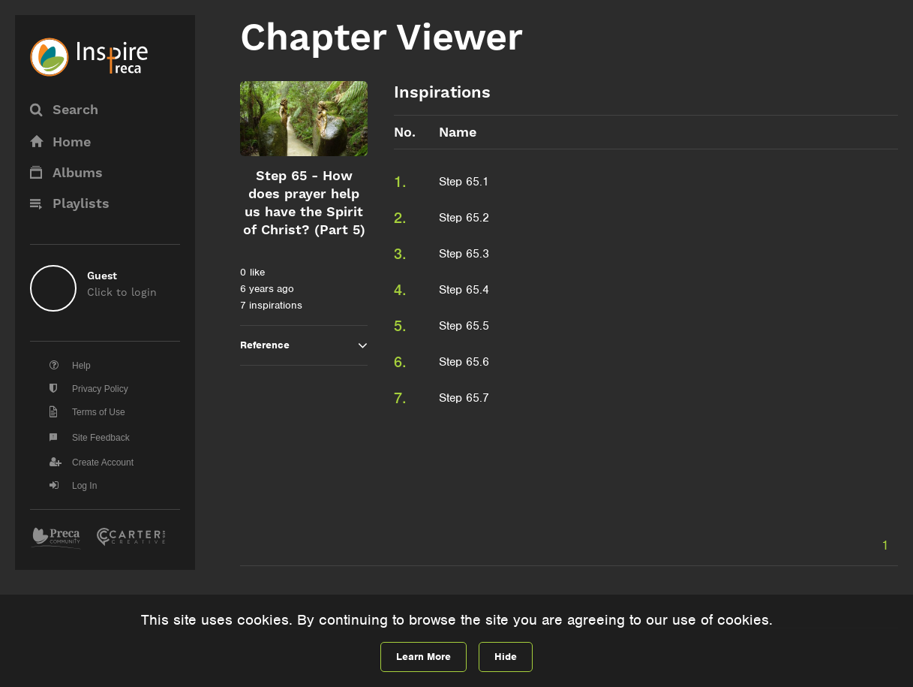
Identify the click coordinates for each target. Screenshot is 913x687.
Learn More (423, 656)
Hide (505, 656)
